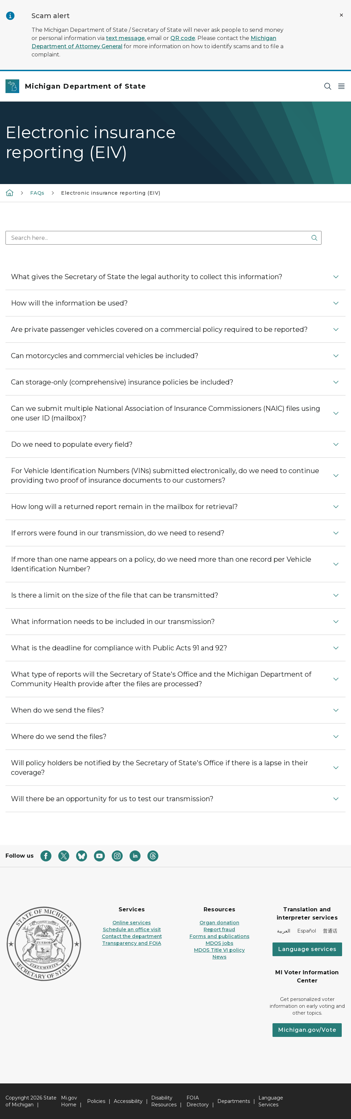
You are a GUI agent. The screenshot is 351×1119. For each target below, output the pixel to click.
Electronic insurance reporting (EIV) (110, 193)
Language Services (270, 1101)
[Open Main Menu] (341, 86)
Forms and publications (220, 936)
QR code (182, 38)
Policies (96, 1101)
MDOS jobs (219, 943)
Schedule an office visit (132, 929)
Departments (233, 1101)
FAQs (37, 193)
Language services (307, 949)
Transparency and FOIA (131, 943)
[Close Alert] (341, 15)
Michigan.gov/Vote (307, 1030)
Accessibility (128, 1101)
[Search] (328, 86)
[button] (175, 277)
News (220, 957)
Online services (131, 923)
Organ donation (219, 923)
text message (125, 38)
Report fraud (219, 929)
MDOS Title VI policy (219, 950)
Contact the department (132, 936)
